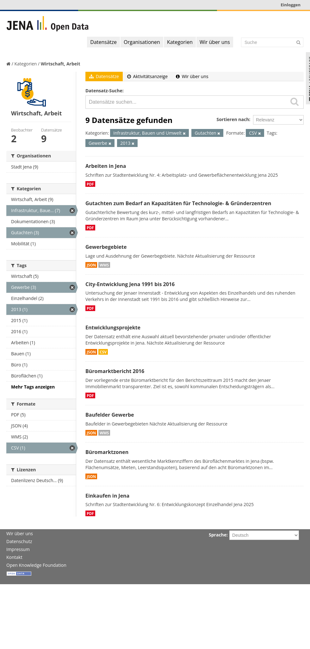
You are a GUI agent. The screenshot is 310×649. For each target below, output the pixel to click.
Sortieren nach (232, 119)
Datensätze (103, 42)
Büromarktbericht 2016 (114, 371)
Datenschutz (19, 541)
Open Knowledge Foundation (36, 565)
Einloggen (291, 5)
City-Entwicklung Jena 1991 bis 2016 (130, 284)
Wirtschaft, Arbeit (60, 64)
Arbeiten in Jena (105, 165)
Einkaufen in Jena (107, 495)
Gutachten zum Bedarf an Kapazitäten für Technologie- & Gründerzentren (178, 203)
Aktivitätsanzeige (147, 76)
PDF (90, 184)
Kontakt (14, 557)
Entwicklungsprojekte (112, 327)
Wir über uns (215, 42)
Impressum (18, 549)
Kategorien (180, 42)
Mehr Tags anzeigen (33, 387)
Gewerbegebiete (106, 246)
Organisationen (142, 42)
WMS (104, 264)
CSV (103, 351)
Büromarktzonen (106, 452)
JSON (91, 264)
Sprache (217, 535)
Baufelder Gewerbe (109, 414)
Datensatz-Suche (103, 91)
